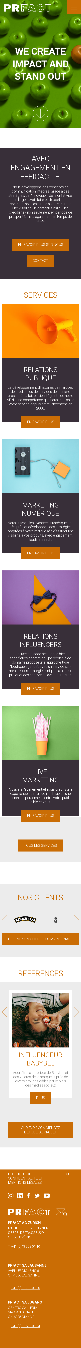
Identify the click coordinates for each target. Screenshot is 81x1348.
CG (68, 1174)
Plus (40, 1098)
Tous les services (40, 845)
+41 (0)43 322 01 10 (25, 1246)
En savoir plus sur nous (40, 244)
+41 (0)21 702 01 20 (25, 1288)
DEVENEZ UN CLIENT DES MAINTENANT (40, 939)
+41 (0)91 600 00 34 (25, 1326)
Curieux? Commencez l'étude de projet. (41, 1130)
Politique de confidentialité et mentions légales (25, 1178)
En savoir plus (40, 422)
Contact (40, 260)
